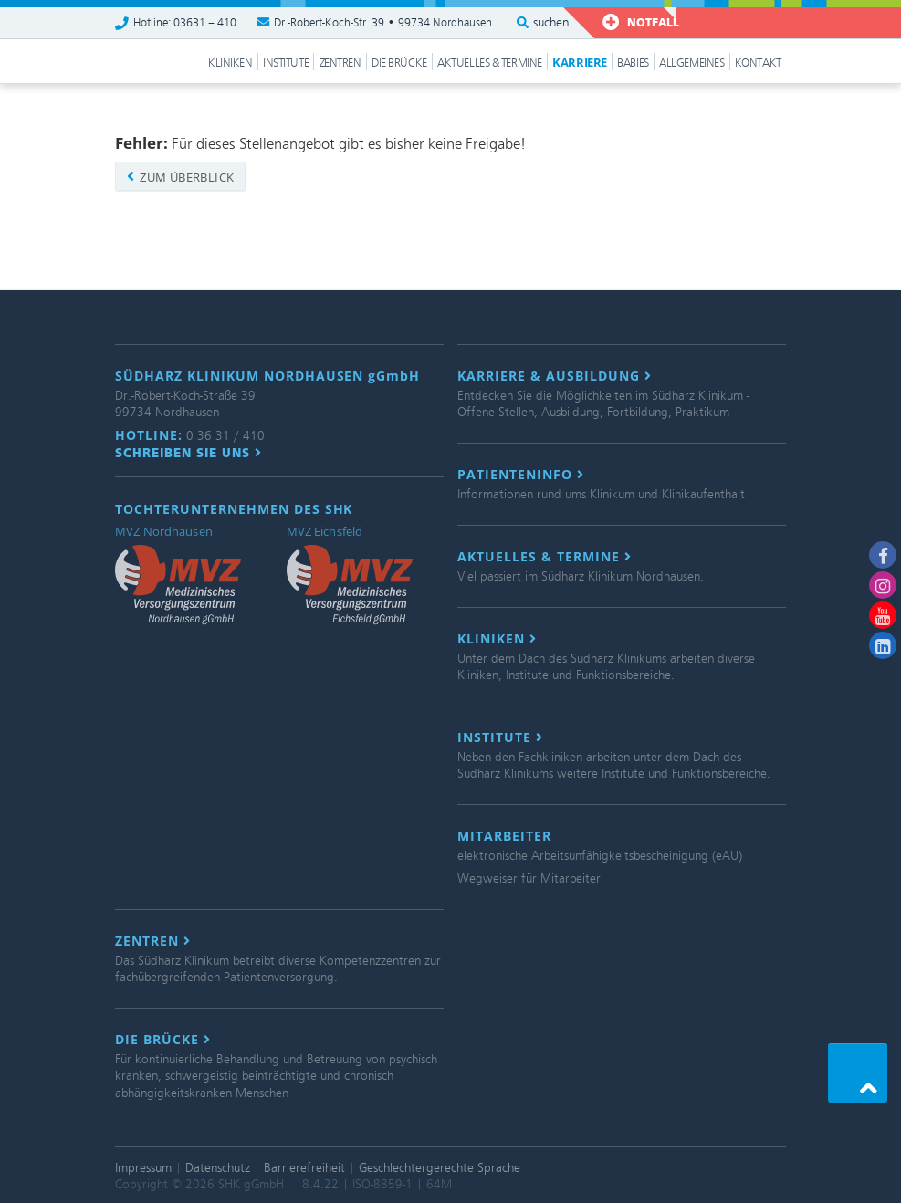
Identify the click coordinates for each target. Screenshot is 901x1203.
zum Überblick (180, 177)
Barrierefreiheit (304, 1168)
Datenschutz (217, 1168)
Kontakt (758, 63)
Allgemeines (691, 63)
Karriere (579, 62)
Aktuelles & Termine (489, 63)
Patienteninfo (520, 474)
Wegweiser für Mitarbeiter (529, 878)
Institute (286, 63)
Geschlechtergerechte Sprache (439, 1168)
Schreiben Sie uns (188, 452)
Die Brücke (399, 63)
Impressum (143, 1168)
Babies (632, 63)
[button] (857, 1073)
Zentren (340, 63)
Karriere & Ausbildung (554, 376)
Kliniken (230, 63)
